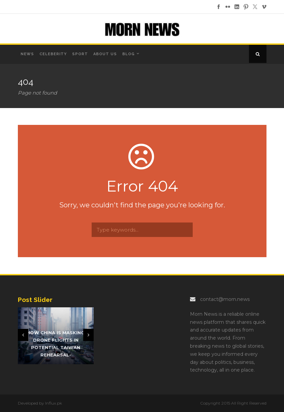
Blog (128, 54)
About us (105, 54)
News (27, 54)
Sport (80, 54)
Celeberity (53, 54)
